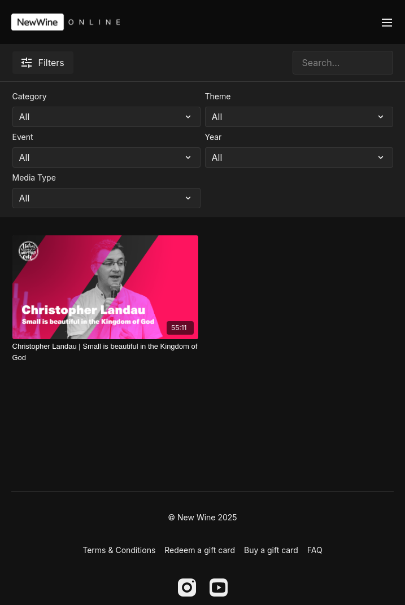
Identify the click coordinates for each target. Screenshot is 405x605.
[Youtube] (219, 587)
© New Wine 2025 (202, 517)
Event (22, 137)
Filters (42, 62)
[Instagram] (187, 587)
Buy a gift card (271, 550)
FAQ (315, 550)
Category (29, 96)
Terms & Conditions (118, 550)
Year (213, 137)
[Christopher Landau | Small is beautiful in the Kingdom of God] (105, 352)
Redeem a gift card (199, 550)
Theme (218, 96)
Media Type (34, 177)
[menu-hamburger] (387, 22)
